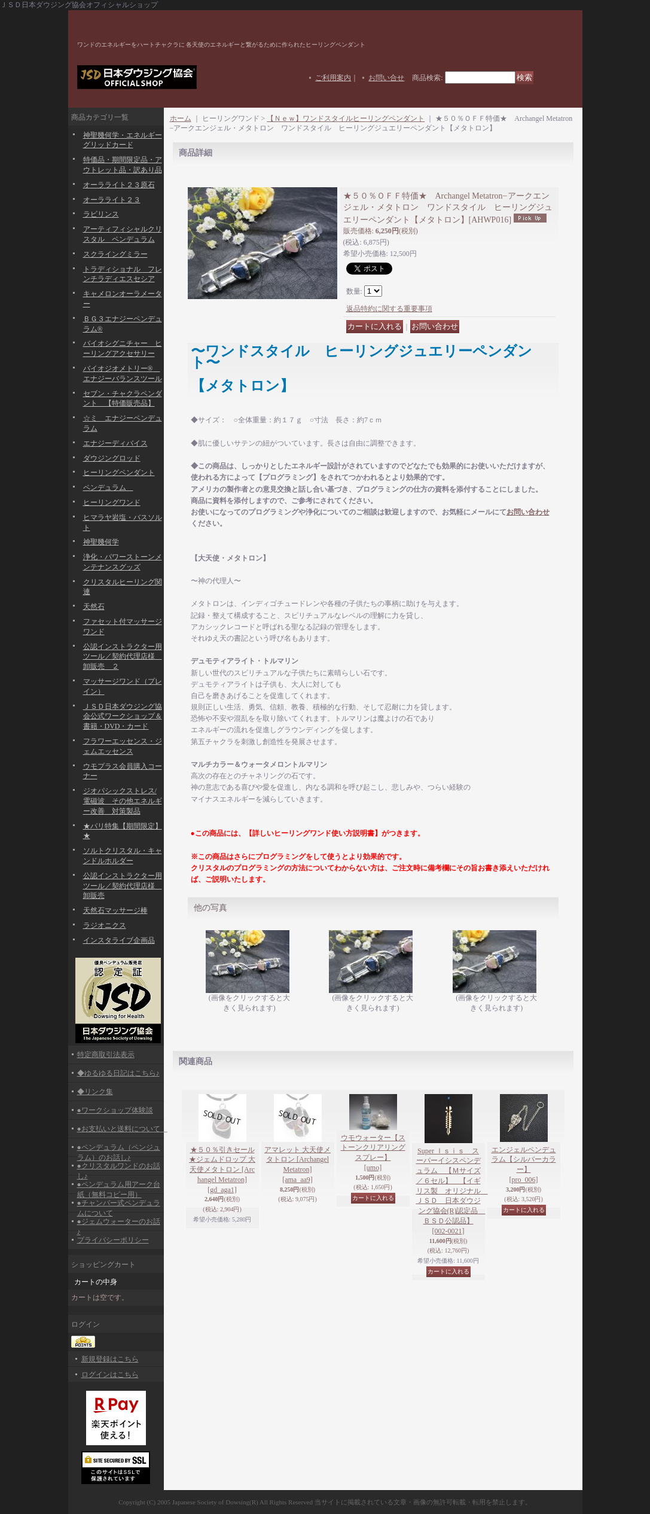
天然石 (94, 606)
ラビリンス (101, 214)
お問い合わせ (528, 512)
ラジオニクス (104, 925)
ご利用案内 (333, 78)
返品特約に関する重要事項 (389, 308)
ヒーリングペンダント (119, 472)
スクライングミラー (115, 254)
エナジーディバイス (115, 443)
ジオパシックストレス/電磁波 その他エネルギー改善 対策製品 (122, 801)
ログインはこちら (110, 1374)
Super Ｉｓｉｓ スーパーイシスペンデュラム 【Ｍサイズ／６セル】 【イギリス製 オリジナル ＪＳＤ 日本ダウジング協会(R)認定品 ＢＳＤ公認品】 (452, 1191)
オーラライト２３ (112, 200)
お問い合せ (386, 78)
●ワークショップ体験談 (115, 1110)
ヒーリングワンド (112, 502)
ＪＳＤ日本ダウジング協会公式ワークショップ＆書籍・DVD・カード (122, 716)
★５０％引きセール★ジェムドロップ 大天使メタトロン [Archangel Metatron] (222, 1170)
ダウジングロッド (112, 458)
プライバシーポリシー (113, 1240)
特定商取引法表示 (106, 1054)
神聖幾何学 (101, 542)
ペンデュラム (108, 487)
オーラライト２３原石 (119, 185)
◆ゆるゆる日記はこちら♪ (118, 1073)
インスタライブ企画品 (119, 940)
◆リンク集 (95, 1091)
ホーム (180, 118)
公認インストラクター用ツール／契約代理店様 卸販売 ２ (122, 656)
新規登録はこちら (110, 1359)
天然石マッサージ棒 (115, 910)
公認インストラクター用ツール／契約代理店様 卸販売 (122, 886)
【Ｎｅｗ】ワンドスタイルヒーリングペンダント (346, 118)
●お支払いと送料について (122, 1129)
